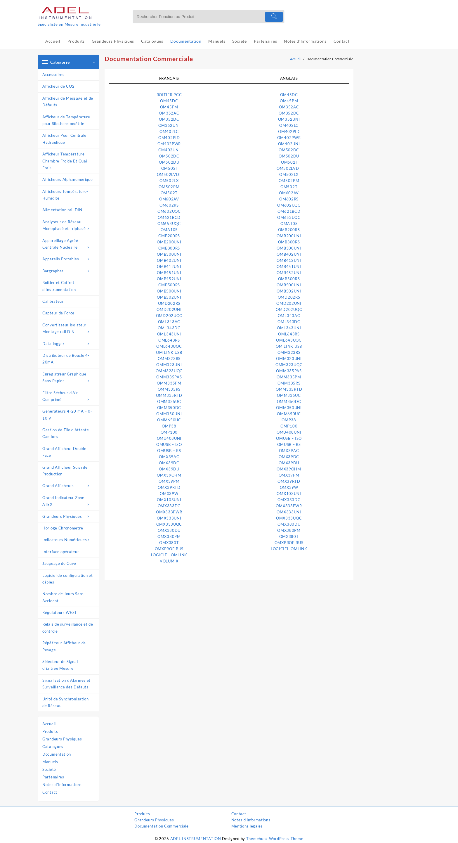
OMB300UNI (169, 254)
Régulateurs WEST (59, 612)
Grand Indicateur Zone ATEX (69, 501)
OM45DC (169, 100)
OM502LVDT (169, 174)
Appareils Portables (69, 259)
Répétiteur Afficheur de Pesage (64, 646)
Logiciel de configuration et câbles (67, 578)
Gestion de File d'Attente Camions (65, 433)
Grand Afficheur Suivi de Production (65, 470)
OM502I (169, 168)
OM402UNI (169, 150)
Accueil (49, 723)
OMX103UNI (169, 499)
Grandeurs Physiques (69, 516)
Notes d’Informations (62, 784)
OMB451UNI (169, 272)
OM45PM (169, 107)
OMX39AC (169, 456)
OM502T (169, 193)
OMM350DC (169, 407)
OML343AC (169, 321)
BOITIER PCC (169, 94)
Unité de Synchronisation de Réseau (65, 702)
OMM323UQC (169, 370)
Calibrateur (53, 301)
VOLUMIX (169, 561)
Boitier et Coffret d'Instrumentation (59, 286)
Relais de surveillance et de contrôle (67, 627)
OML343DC (169, 328)
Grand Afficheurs (69, 485)
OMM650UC (169, 420)
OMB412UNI (169, 266)
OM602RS (169, 205)
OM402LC (169, 131)
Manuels (50, 761)
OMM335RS (169, 389)
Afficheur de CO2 (58, 86)
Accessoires (53, 74)
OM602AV (169, 199)
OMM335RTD (169, 395)
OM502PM (169, 186)
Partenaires (53, 777)
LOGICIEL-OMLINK (169, 555)
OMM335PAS (169, 377)
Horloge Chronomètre (62, 528)
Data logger (69, 343)
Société (49, 769)
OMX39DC (169, 463)
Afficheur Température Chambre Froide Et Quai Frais (64, 161)
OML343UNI (169, 334)
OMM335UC (169, 401)
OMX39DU (169, 469)
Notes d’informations (250, 820)
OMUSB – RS (169, 450)
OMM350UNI (169, 413)
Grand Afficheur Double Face (64, 452)
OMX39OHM (169, 475)
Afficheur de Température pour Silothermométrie (66, 120)
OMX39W (169, 493)
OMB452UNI (169, 278)
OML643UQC (169, 346)
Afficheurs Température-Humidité (65, 194)
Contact (49, 792)
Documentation (56, 754)
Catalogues (52, 746)
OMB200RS (169, 235)
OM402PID (169, 137)
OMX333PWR (169, 512)
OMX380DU (169, 530)
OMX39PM (169, 481)
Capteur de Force (58, 313)
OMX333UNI (169, 518)
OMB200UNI (169, 242)
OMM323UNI (169, 364)
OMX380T (169, 542)
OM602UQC (169, 211)
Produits (50, 731)
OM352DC (169, 119)
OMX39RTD (169, 487)
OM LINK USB (169, 352)
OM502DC (169, 156)
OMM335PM (169, 383)
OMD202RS (169, 303)
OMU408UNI (169, 438)
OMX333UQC (169, 524)
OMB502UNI (169, 297)
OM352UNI (169, 125)
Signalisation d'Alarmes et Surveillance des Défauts (66, 683)
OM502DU (169, 162)
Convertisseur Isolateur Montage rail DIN (69, 329)
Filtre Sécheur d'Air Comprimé (69, 396)
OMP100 (169, 432)
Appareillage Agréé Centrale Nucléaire (69, 244)
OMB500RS (169, 285)
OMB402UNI (169, 260)
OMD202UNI (169, 309)
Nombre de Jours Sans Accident (63, 597)
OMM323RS (169, 358)
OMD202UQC (169, 315)
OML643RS (169, 340)
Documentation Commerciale (161, 826)
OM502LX (169, 180)
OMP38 (169, 426)
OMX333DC (169, 505)
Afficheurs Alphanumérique (67, 179)
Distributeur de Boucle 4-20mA (66, 358)
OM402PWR (169, 143)
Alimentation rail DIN (62, 209)
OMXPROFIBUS (169, 548)
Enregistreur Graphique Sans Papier (69, 378)
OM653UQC (169, 223)
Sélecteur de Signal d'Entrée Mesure (60, 665)
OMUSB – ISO (169, 444)
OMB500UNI (169, 291)
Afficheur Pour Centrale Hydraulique (64, 138)
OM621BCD (169, 217)
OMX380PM (169, 536)
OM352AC (169, 113)
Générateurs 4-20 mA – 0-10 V (67, 414)
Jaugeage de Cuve (59, 563)
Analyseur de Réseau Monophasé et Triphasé (69, 225)
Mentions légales (247, 826)
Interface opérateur (60, 551)
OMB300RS (169, 248)
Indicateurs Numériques (69, 539)
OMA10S (169, 229)
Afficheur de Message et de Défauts (67, 101)
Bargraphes (69, 271)
